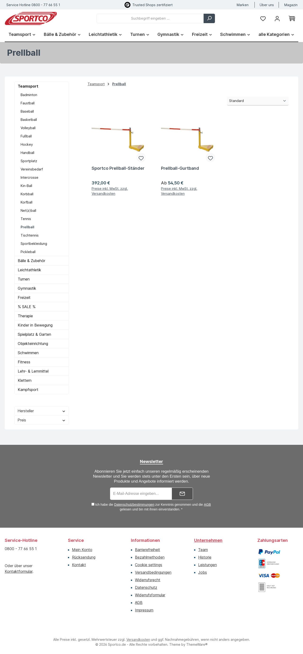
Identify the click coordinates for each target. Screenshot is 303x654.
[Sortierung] (258, 101)
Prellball (27, 227)
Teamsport (28, 86)
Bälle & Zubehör (31, 260)
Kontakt (79, 564)
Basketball (29, 120)
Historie (204, 557)
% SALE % (27, 306)
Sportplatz (29, 161)
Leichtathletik (29, 270)
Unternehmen (208, 540)
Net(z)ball (28, 210)
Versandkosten (138, 639)
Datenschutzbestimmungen (134, 504)
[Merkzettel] (263, 18)
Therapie (25, 316)
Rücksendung (83, 557)
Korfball (26, 202)
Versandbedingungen (153, 572)
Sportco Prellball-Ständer (118, 168)
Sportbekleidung (34, 244)
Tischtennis (30, 235)
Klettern (24, 380)
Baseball (27, 111)
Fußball (26, 136)
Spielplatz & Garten (34, 334)
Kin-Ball (26, 186)
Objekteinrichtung (33, 343)
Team (203, 549)
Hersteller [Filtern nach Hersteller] (42, 410)
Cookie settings (148, 564)
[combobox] (150, 18)
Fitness (24, 362)
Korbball (27, 194)
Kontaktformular (18, 571)
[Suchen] (209, 18)
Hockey (27, 144)
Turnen (24, 279)
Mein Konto (82, 549)
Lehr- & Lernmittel (33, 371)
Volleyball (28, 128)
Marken (243, 5)
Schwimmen (28, 352)
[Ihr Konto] (277, 18)
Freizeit (24, 297)
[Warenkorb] (291, 18)
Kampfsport (28, 389)
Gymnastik (27, 288)
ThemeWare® (197, 644)
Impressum (144, 610)
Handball (27, 153)
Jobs (202, 572)
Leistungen (207, 564)
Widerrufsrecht (147, 580)
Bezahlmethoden (150, 557)
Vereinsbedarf (32, 169)
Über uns (267, 5)
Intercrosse (29, 177)
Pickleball (28, 252)
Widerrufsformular (150, 595)
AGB (207, 504)
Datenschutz (146, 587)
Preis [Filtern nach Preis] (42, 420)
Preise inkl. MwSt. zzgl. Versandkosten (110, 191)
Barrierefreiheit (147, 549)
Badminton (29, 95)
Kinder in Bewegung (35, 325)
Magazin (291, 5)
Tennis (26, 219)
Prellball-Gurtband (180, 168)
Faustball (28, 103)
